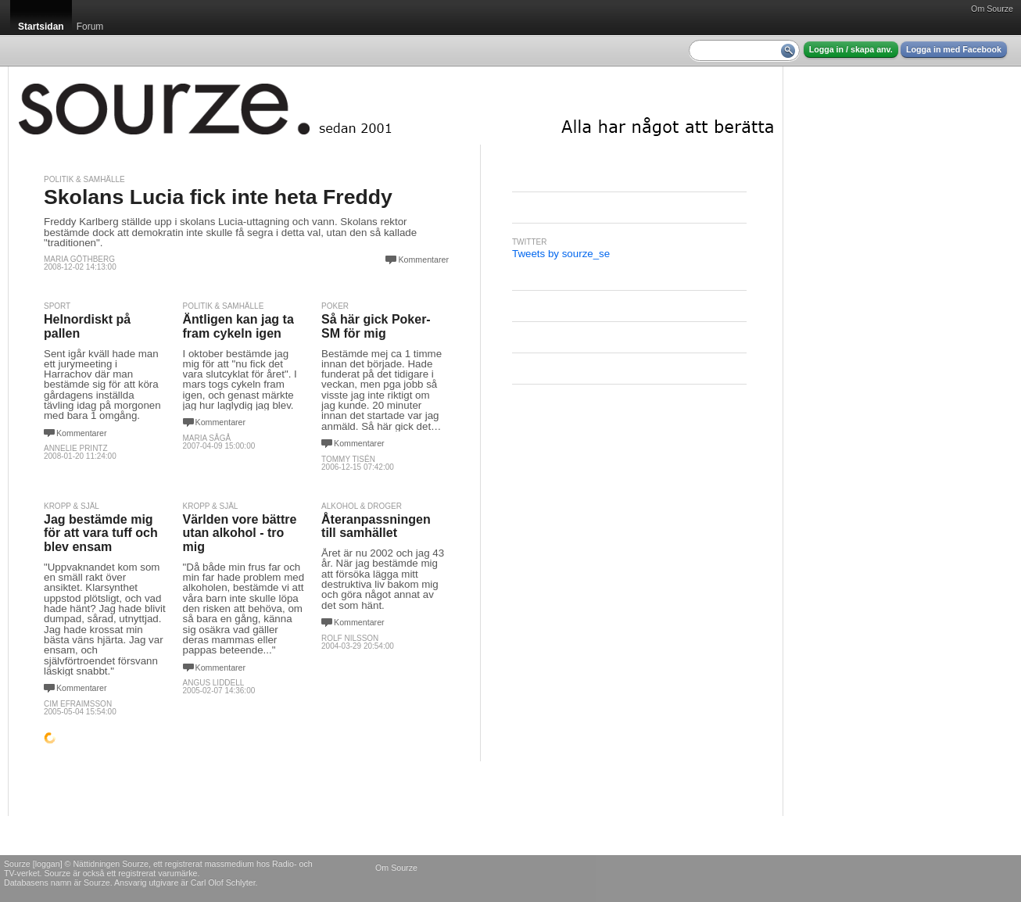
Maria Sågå (207, 438)
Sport (57, 306)
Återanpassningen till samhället (376, 526)
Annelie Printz (76, 448)
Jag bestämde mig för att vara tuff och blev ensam (101, 533)
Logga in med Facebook (953, 49)
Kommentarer (423, 259)
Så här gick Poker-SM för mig (376, 326)
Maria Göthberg (79, 259)
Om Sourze (992, 8)
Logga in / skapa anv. (851, 49)
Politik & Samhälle (84, 179)
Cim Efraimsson (78, 704)
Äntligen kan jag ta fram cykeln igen (238, 326)
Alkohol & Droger (361, 506)
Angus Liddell (214, 682)
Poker (335, 306)
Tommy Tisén (348, 459)
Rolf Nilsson (349, 638)
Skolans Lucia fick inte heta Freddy (218, 197)
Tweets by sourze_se (561, 254)
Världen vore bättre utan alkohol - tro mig (240, 533)
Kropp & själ (71, 506)
